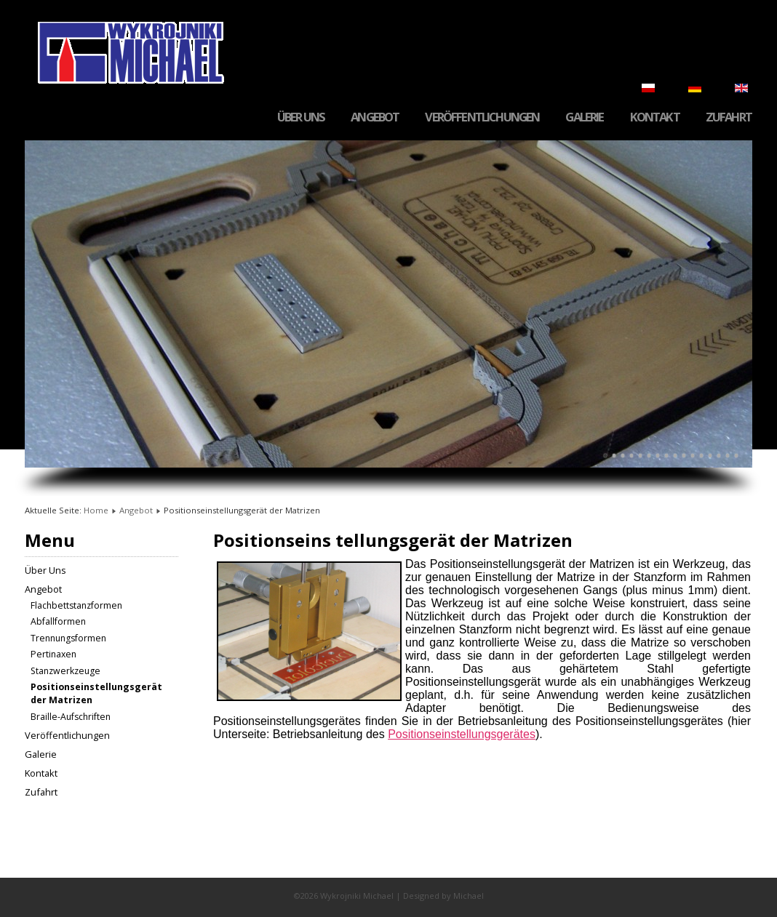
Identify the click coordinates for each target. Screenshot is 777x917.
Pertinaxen (53, 654)
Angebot (375, 117)
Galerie (584, 117)
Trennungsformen (68, 638)
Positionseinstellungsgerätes (461, 734)
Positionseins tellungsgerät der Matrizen (393, 540)
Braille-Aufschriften (71, 716)
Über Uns (300, 117)
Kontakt (655, 117)
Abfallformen (58, 621)
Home (96, 510)
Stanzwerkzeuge (65, 671)
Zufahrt (729, 117)
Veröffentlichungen (482, 117)
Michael (468, 895)
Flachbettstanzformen (76, 605)
